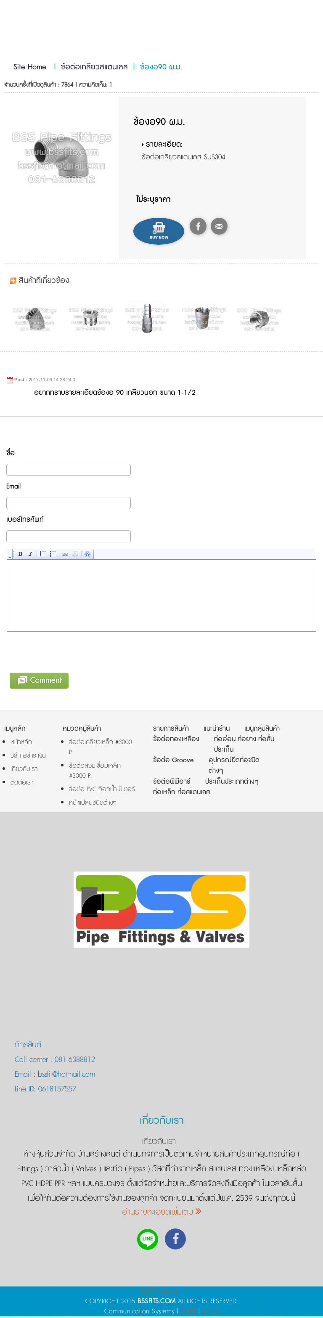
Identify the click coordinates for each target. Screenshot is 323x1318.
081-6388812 (75, 1061)
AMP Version (160, 1293)
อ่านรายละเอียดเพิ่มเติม (161, 1213)
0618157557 (56, 1090)
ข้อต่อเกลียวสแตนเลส (94, 67)
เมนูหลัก (15, 730)
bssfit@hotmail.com (65, 1075)
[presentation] (71, 652)
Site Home (29, 67)
